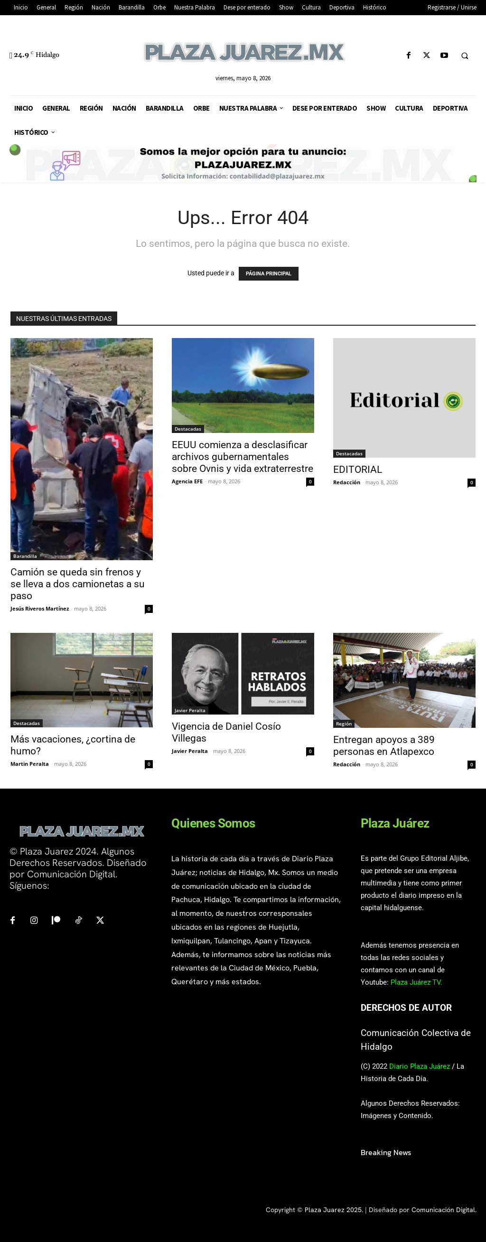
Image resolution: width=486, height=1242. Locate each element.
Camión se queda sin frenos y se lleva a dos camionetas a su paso (77, 584)
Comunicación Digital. (444, 1209)
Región (344, 723)
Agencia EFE (187, 481)
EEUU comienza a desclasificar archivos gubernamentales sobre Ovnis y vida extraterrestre (242, 456)
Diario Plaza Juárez (419, 1066)
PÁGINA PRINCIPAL (268, 274)
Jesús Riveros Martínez (39, 608)
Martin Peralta (29, 763)
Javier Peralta (190, 710)
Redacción (346, 482)
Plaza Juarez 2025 (333, 1209)
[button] (465, 56)
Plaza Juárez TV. (416, 982)
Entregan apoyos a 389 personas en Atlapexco (384, 745)
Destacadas (188, 428)
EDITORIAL (357, 469)
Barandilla (25, 556)
